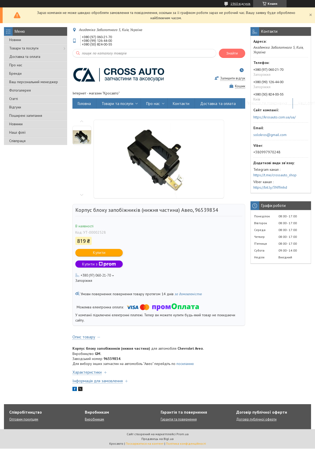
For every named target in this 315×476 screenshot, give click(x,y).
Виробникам (94, 419)
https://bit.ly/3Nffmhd (270, 187)
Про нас (15, 65)
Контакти (181, 104)
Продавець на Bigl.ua (157, 439)
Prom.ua (182, 434)
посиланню (185, 363)
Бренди (15, 73)
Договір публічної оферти (256, 419)
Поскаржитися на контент (145, 443)
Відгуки (15, 107)
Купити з (99, 264)
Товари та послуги (23, 48)
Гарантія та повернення (267, 104)
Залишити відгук (232, 78)
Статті (13, 98)
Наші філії (17, 132)
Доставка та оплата (24, 56)
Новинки (16, 124)
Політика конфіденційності (186, 443)
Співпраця (17, 140)
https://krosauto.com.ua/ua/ (274, 117)
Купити (99, 252)
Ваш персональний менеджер (33, 81)
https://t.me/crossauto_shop (275, 175)
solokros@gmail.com (270, 134)
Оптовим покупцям (23, 419)
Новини (15, 39)
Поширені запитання (25, 115)
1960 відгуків (240, 4)
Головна (84, 104)
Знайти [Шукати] (232, 53)
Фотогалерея (20, 90)
